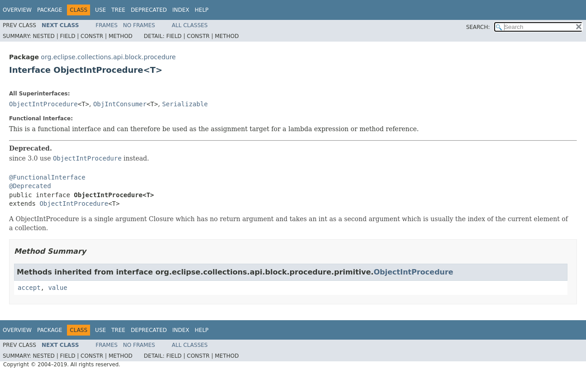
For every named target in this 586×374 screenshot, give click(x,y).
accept (29, 287)
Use (100, 10)
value (57, 287)
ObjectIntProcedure (43, 104)
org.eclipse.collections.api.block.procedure (108, 57)
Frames (106, 25)
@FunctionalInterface (47, 177)
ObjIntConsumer (120, 104)
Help (202, 10)
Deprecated (149, 10)
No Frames (139, 25)
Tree (118, 10)
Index (181, 10)
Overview (17, 10)
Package (49, 10)
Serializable (185, 104)
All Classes (190, 25)
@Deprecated (30, 185)
